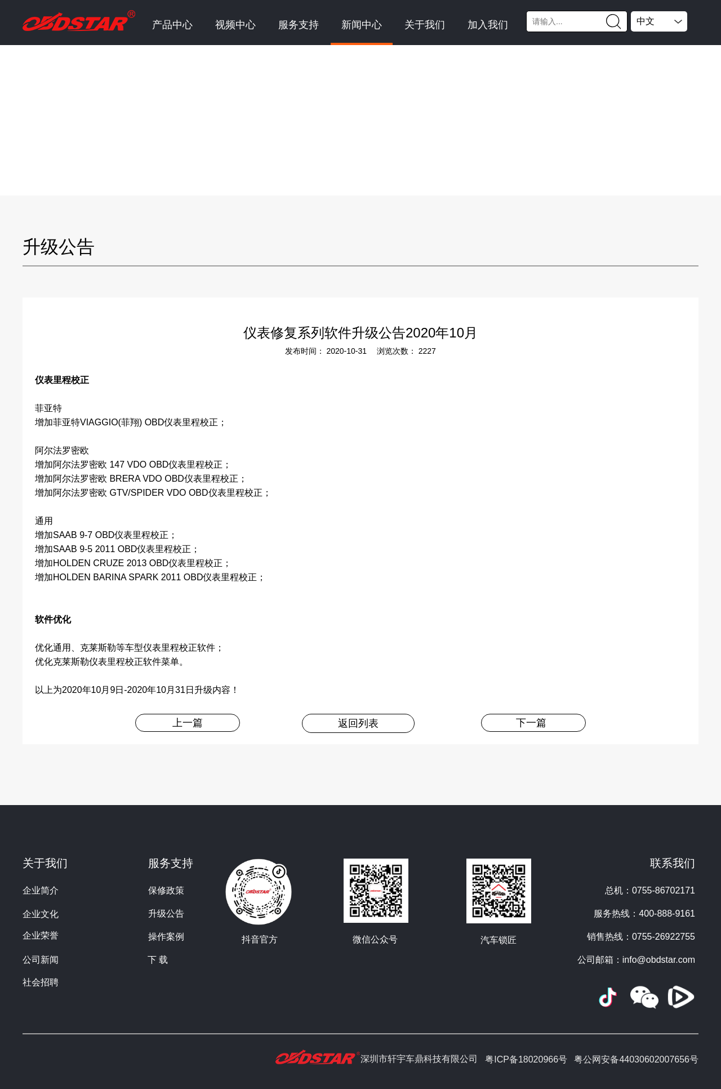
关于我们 (424, 24)
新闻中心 (361, 24)
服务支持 (298, 24)
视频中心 (235, 24)
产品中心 (172, 24)
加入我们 (488, 24)
